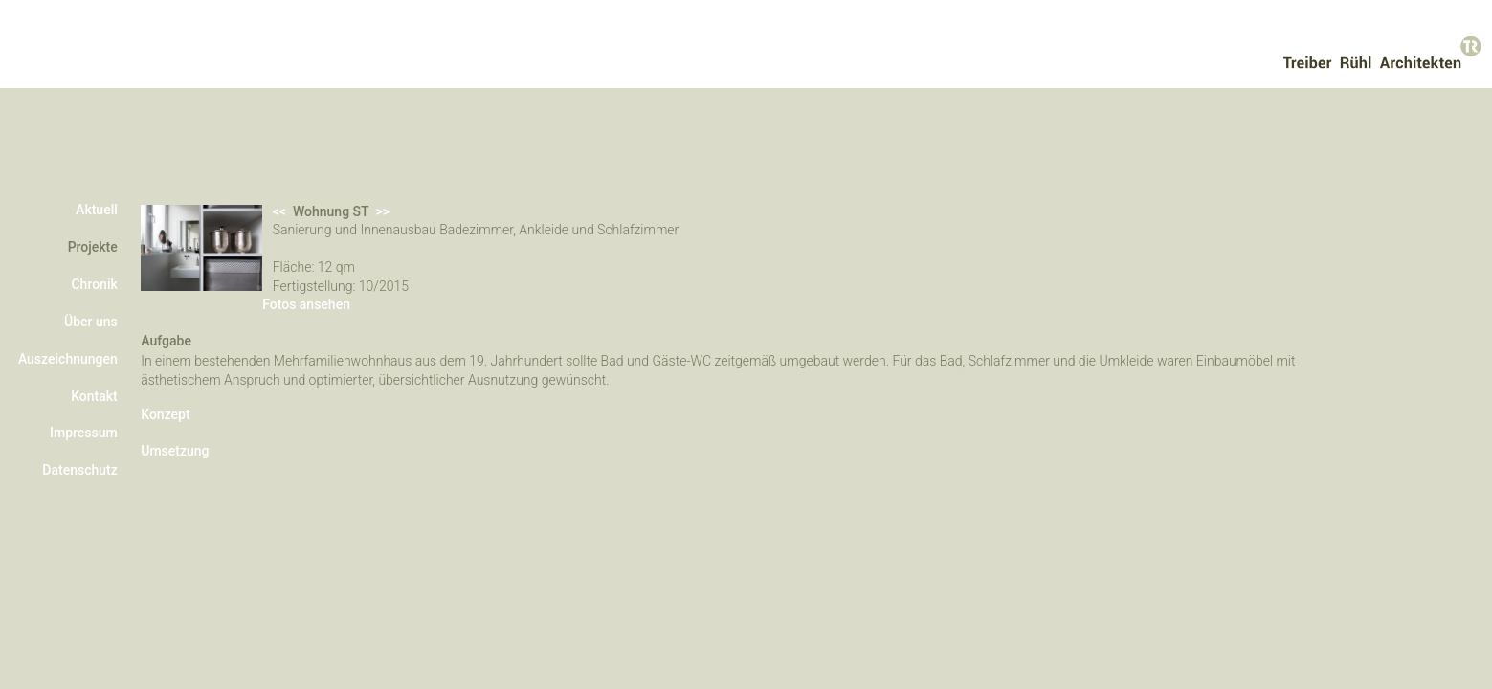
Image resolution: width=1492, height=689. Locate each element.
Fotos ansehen (335, 358)
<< (540, 194)
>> (651, 194)
